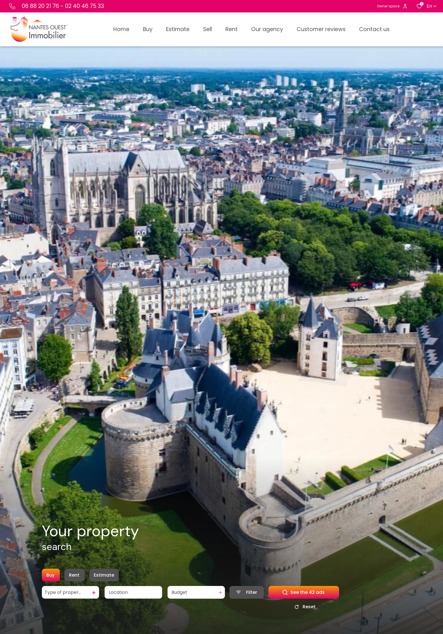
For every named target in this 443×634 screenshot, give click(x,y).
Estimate (104, 575)
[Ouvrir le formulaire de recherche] (246, 592)
